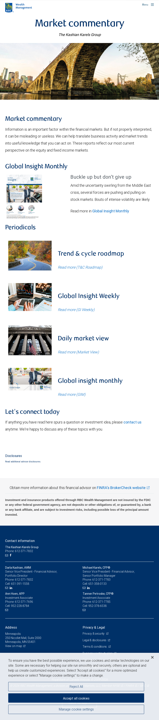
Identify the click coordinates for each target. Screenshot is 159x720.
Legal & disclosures (95, 640)
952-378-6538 (97, 606)
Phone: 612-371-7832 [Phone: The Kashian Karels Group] (19, 551)
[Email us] (7, 555)
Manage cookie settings (76, 709)
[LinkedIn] (11, 588)
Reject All (76, 686)
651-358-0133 (97, 584)
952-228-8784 (20, 606)
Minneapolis (13, 634)
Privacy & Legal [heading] (94, 627)
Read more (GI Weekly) (76, 309)
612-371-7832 (24, 579)
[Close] (152, 657)
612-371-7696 (24, 602)
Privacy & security (94, 633)
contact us (132, 422)
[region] (79, 686)
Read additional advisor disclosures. (23, 461)
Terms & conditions (95, 646)
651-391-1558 (20, 584)
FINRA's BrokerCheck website (121, 487)
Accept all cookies (76, 698)
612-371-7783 (101, 579)
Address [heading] (11, 627)
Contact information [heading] (20, 541)
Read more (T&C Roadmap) (80, 267)
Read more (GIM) (71, 394)
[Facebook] (11, 555)
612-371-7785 (101, 602)
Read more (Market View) (78, 352)
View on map (13, 646)
